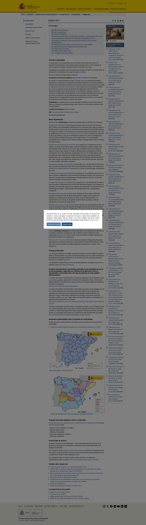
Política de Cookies (93, 220)
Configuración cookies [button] (53, 224)
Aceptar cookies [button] (67, 224)
